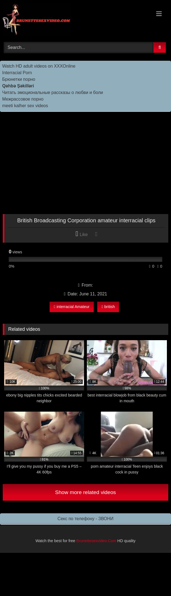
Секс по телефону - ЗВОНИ (85, 518)
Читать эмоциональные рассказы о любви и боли (52, 92)
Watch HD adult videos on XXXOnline (38, 66)
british (108, 306)
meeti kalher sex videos (25, 105)
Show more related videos (85, 492)
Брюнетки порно (18, 79)
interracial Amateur (71, 306)
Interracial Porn (17, 72)
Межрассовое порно (23, 99)
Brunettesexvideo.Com (96, 541)
